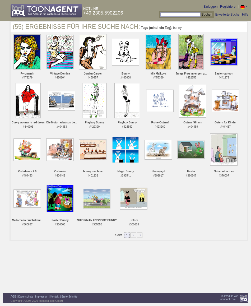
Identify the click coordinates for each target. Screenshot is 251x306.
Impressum (41, 296)
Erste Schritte (69, 296)
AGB (13, 296)
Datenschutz (25, 296)
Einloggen (210, 6)
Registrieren (228, 6)
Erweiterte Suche (227, 14)
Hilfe (245, 14)
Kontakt (54, 296)
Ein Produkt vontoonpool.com (229, 298)
